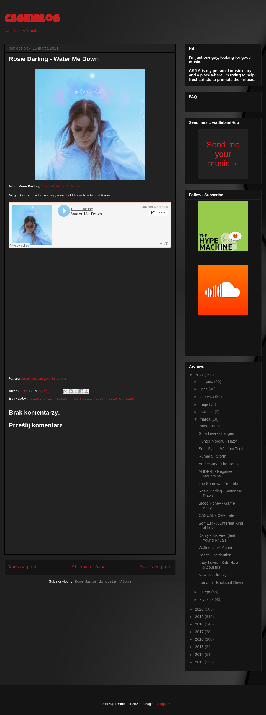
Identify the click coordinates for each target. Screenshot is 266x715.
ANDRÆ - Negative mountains (215, 473)
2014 (200, 654)
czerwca (207, 396)
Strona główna (89, 567)
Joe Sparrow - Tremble (218, 483)
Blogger (163, 704)
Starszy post (155, 567)
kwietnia (207, 412)
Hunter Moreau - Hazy (218, 441)
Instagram (73, 186)
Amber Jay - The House (219, 464)
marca (205, 419)
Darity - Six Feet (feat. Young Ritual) (217, 537)
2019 (200, 616)
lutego (205, 592)
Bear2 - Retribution (215, 555)
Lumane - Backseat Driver (221, 582)
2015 (200, 647)
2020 (200, 609)
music (62, 399)
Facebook (47, 186)
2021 (200, 375)
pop (98, 399)
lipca (204, 389)
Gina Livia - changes (216, 433)
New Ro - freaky (212, 575)
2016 (200, 639)
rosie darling (120, 399)
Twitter (60, 186)
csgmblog (32, 19)
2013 (200, 662)
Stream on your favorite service (43, 378)
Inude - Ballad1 (212, 426)
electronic (41, 399)
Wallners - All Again (215, 547)
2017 (200, 632)
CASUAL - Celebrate (216, 515)
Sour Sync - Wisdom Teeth (221, 448)
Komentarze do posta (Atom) (103, 581)
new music (81, 399)
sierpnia (207, 381)
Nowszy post (23, 567)
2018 (200, 624)
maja (204, 404)
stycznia (207, 599)
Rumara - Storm (212, 456)
